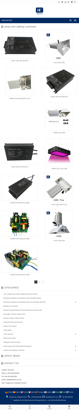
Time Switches (8, 334)
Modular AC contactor (11, 306)
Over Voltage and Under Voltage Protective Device (20, 294)
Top (69, 407)
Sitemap (63, 400)
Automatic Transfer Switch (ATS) (14, 314)
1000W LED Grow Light (59, 168)
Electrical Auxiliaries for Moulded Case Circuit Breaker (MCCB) (25, 302)
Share (10, 407)
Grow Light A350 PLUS (59, 204)
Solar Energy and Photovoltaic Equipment (18, 346)
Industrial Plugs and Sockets (13, 322)
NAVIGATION (7, 20)
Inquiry (49, 407)
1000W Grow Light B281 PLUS (19, 98)
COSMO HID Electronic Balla (19, 203)
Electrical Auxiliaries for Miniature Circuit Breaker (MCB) (22, 298)
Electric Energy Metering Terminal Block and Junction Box (23, 310)
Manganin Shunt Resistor (12, 342)
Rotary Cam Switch (10, 326)
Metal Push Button (10, 338)
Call (30, 407)
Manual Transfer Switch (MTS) (14, 318)
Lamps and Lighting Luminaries (14, 350)
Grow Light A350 (59, 240)
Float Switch (8, 330)
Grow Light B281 (59, 62)
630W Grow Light (59, 132)
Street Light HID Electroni (19, 61)
